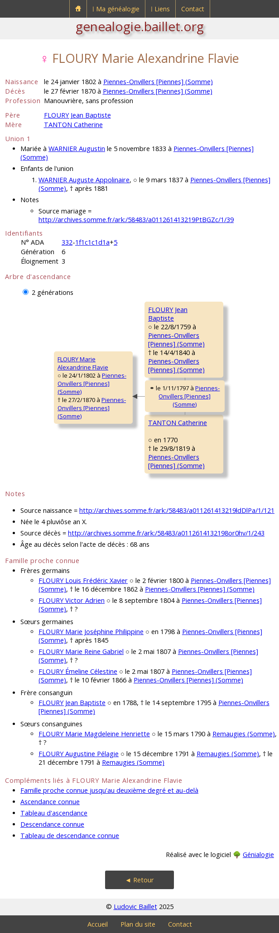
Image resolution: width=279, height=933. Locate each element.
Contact (192, 9)
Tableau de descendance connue (69, 835)
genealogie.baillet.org (140, 26)
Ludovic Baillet (135, 906)
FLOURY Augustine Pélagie (78, 753)
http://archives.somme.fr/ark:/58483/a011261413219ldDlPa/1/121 (176, 510)
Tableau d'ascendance (53, 813)
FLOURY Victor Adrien (71, 600)
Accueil (97, 924)
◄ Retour (139, 880)
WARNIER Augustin (76, 148)
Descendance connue (52, 824)
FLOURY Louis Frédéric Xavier (83, 580)
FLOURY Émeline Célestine (77, 671)
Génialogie (258, 854)
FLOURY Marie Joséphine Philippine (91, 631)
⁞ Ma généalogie (116, 9)
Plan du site (137, 924)
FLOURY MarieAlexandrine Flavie (83, 363)
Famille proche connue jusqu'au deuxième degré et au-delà (109, 790)
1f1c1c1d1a (92, 242)
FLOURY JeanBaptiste (168, 313)
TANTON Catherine (73, 124)
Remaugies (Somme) (243, 733)
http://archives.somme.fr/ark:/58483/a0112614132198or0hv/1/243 (166, 533)
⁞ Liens (160, 9)
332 (67, 242)
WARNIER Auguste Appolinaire (84, 179)
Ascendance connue (50, 801)
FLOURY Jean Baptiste (77, 115)
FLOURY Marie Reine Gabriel (81, 651)
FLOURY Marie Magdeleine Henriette (94, 733)
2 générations (52, 292)
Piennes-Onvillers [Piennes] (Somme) (158, 81)
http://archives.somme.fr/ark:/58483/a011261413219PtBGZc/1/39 (136, 219)
